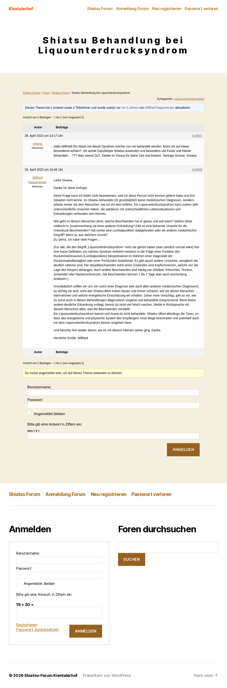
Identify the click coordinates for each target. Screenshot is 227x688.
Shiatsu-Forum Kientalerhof (50, 675)
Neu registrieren (166, 8)
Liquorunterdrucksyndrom (189, 98)
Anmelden (183, 449)
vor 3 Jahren (130, 107)
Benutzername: (39, 387)
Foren (45, 92)
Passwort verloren (201, 8)
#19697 (197, 135)
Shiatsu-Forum (31, 92)
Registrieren (26, 624)
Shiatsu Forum (99, 8)
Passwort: (35, 400)
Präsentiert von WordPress (107, 675)
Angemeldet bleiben (49, 414)
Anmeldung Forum (132, 8)
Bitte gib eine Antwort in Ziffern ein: (54, 424)
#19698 (197, 169)
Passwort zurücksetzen (37, 629)
